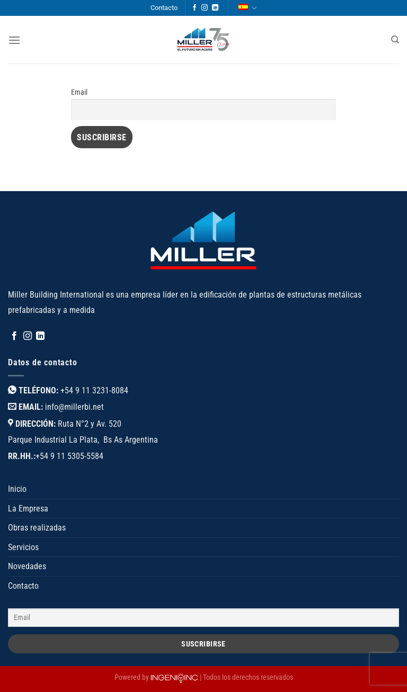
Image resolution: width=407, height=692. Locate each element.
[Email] (203, 617)
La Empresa (28, 509)
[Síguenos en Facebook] (194, 8)
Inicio (17, 489)
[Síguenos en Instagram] (204, 8)
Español (247, 8)
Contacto (164, 8)
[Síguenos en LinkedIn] (215, 8)
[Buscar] (395, 40)
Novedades (27, 566)
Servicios (23, 547)
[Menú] (14, 40)
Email (79, 92)
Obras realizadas (37, 528)
